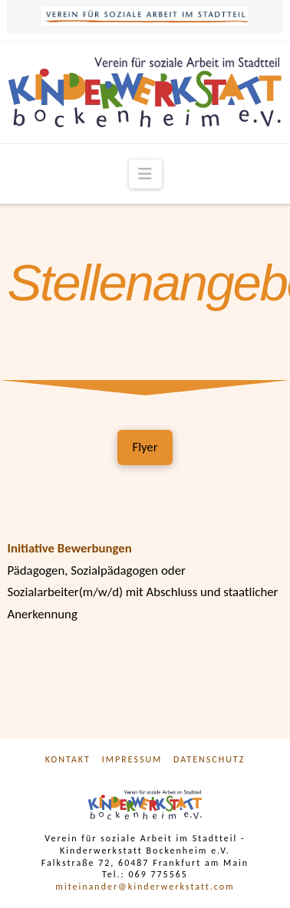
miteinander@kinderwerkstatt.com (144, 886)
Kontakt (68, 759)
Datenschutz (209, 759)
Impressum (132, 759)
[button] (145, 173)
